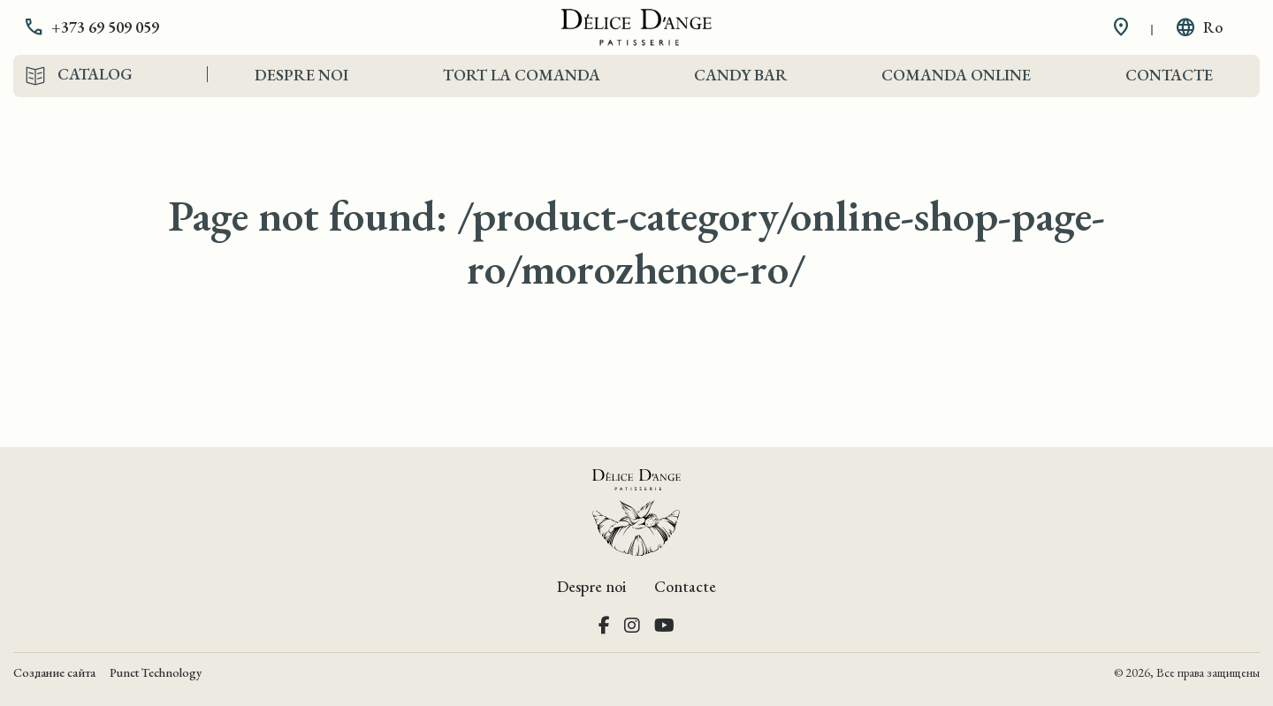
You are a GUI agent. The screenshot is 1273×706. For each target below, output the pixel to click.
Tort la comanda (521, 75)
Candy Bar (741, 75)
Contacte (1169, 75)
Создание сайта (54, 672)
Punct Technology (156, 672)
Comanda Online (956, 75)
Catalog (95, 74)
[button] (104, 27)
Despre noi (301, 75)
